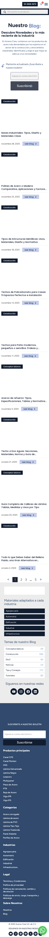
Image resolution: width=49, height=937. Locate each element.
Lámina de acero (11, 818)
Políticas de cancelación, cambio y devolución (19, 890)
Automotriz (11, 616)
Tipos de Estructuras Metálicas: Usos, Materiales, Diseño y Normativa (23, 240)
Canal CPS (8, 757)
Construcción (9, 101)
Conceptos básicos (12, 367)
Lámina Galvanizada (12, 769)
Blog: (35, 25)
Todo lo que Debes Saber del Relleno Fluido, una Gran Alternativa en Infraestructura (22, 559)
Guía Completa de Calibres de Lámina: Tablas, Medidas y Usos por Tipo (24, 506)
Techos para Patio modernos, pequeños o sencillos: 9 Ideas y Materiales (19, 346)
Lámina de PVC (10, 822)
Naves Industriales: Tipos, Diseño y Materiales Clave (21, 134)
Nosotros (7, 910)
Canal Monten (9, 761)
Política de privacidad (13, 885)
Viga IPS (7, 800)
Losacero (7, 777)
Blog (5, 914)
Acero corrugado (11, 814)
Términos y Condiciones (14, 881)
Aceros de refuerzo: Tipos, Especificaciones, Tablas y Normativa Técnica (23, 399)
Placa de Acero (10, 784)
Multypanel (8, 780)
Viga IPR (7, 796)
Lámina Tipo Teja (11, 826)
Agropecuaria (12, 611)
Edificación (11, 622)
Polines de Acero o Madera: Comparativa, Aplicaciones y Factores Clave (23, 187)
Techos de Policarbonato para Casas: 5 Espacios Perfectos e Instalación (23, 293)
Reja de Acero (9, 792)
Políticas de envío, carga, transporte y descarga (21, 896)
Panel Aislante (9, 834)
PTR (5, 788)
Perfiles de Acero (11, 838)
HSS (5, 765)
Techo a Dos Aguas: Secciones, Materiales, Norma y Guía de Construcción (19, 453)
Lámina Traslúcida (11, 830)
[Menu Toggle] (46, 4)
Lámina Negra (9, 773)
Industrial (10, 628)
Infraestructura (12, 634)
